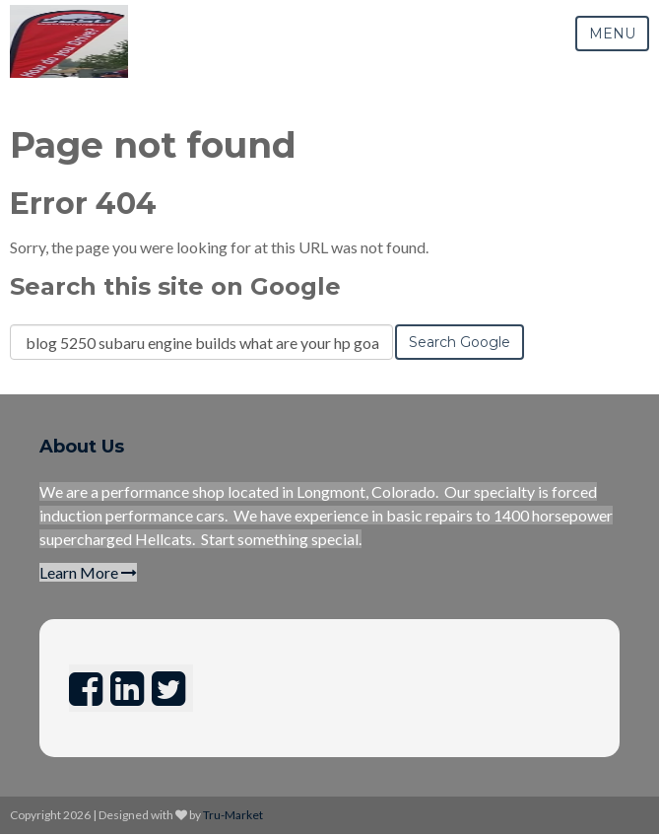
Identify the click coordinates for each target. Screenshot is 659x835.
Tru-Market (233, 814)
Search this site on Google (175, 286)
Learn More (88, 572)
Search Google (459, 342)
